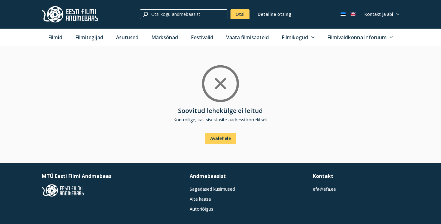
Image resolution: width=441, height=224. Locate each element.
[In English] (353, 14)
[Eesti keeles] (343, 14)
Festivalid (202, 37)
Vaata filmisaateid (247, 37)
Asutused (127, 37)
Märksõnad (164, 37)
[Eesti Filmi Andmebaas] (70, 14)
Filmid (55, 37)
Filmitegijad (89, 37)
